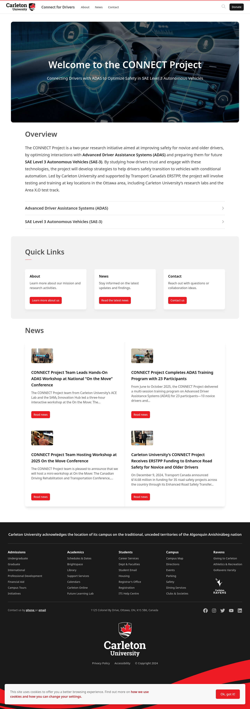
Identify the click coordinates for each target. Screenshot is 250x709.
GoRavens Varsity (224, 570)
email (42, 610)
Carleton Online (77, 587)
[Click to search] (224, 7)
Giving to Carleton (225, 558)
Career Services (129, 558)
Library (71, 570)
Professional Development (25, 576)
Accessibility (122, 663)
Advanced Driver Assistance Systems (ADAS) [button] (125, 208)
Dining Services (176, 587)
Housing (124, 576)
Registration (127, 587)
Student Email (128, 570)
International (16, 570)
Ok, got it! (228, 694)
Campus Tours (17, 587)
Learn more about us (45, 300)
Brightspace (75, 564)
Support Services (78, 576)
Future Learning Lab (80, 593)
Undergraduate (18, 558)
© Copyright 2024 (146, 663)
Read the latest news (115, 300)
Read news (42, 415)
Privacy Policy (101, 663)
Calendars (73, 582)
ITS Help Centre (129, 593)
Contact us (177, 300)
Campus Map (174, 558)
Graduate (14, 564)
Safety (170, 582)
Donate (236, 7)
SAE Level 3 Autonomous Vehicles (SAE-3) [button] (125, 221)
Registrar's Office (130, 582)
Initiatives (14, 593)
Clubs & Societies (177, 593)
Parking (171, 576)
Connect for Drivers (58, 7)
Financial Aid (16, 582)
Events (170, 570)
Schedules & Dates (79, 558)
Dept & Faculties (129, 564)
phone (30, 610)
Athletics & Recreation (227, 564)
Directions (172, 564)
